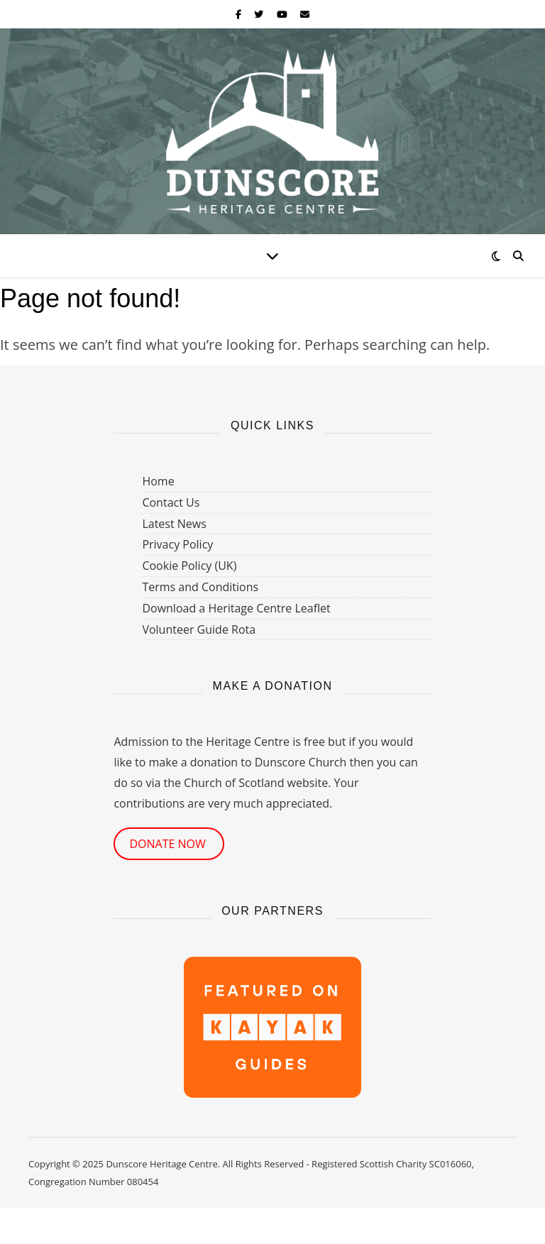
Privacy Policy (177, 544)
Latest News (174, 524)
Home (158, 481)
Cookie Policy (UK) (189, 565)
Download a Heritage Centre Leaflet (236, 608)
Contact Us (170, 502)
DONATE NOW (169, 844)
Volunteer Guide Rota (198, 629)
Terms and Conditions (200, 587)
